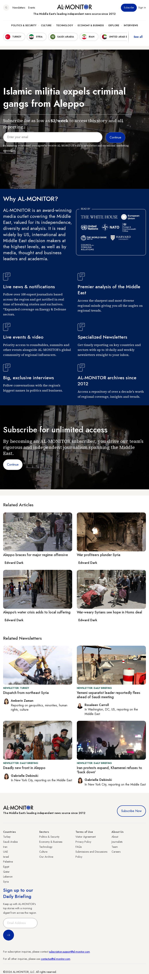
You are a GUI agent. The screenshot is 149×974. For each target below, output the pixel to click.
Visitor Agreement (85, 837)
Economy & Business (91, 25)
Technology (64, 25)
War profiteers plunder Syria (98, 554)
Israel (6, 857)
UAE (5, 852)
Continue (13, 464)
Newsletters (18, 8)
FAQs (78, 847)
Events (31, 8)
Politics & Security (23, 25)
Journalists (117, 842)
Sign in (142, 7)
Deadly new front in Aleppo (24, 767)
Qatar (6, 872)
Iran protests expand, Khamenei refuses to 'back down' (109, 770)
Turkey (6, 837)
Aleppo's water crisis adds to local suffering (36, 612)
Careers (116, 852)
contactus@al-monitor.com (55, 959)
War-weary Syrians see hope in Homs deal (109, 612)
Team (115, 847)
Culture (46, 25)
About (115, 837)
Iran (5, 847)
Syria (6, 882)
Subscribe (129, 7)
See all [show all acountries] (138, 37)
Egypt (6, 867)
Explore (113, 25)
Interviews (131, 25)
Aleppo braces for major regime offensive (35, 554)
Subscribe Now (131, 811)
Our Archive (46, 857)
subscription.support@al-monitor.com (69, 952)
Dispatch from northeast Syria (26, 692)
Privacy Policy (83, 842)
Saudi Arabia (10, 842)
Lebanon (8, 877)
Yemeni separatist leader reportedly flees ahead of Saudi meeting (108, 695)
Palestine (8, 862)
